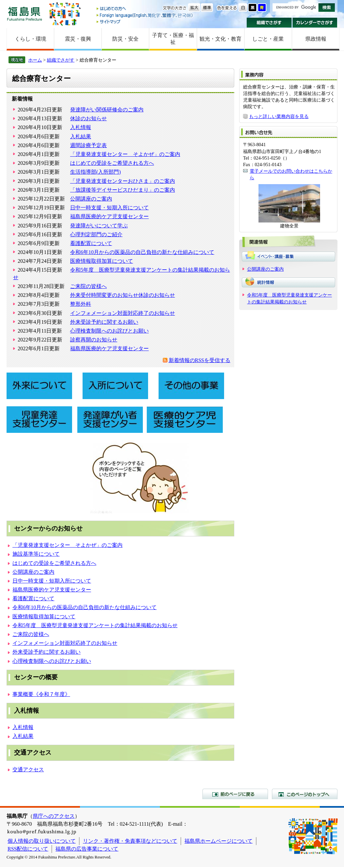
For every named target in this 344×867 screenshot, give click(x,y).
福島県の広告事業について (86, 849)
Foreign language (145, 15)
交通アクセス (28, 769)
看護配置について (91, 243)
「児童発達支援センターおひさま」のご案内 (122, 181)
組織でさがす (269, 23)
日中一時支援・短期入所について (109, 207)
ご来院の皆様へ (88, 286)
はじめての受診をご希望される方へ (112, 163)
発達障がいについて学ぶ (99, 225)
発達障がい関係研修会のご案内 (106, 109)
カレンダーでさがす (315, 23)
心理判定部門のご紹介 (96, 234)
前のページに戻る (235, 794)
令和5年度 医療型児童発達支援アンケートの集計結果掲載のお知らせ (95, 625)
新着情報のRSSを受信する (199, 360)
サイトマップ (145, 21)
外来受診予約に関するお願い (104, 322)
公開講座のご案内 (91, 199)
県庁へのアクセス (54, 816)
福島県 (25, 13)
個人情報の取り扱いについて (42, 841)
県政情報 (315, 39)
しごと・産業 (268, 39)
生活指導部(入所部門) (95, 172)
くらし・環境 (30, 39)
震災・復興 (78, 39)
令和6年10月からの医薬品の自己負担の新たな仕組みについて (142, 252)
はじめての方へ (145, 9)
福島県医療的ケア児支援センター (109, 216)
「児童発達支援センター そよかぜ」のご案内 (125, 154)
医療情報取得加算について (101, 261)
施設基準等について (36, 554)
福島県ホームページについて (218, 841)
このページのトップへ (304, 794)
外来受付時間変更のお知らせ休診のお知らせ (122, 295)
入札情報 (80, 127)
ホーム (35, 60)
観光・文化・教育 (220, 39)
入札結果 (80, 136)
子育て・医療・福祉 (173, 38)
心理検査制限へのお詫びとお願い (109, 331)
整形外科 (80, 304)
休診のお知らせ (88, 118)
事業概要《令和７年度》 (41, 694)
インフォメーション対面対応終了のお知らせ (122, 313)
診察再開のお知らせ (93, 339)
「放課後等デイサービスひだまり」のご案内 (122, 190)
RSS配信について (28, 849)
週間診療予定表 (88, 145)
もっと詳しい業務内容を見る (279, 116)
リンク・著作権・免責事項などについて (130, 841)
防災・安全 (125, 39)
